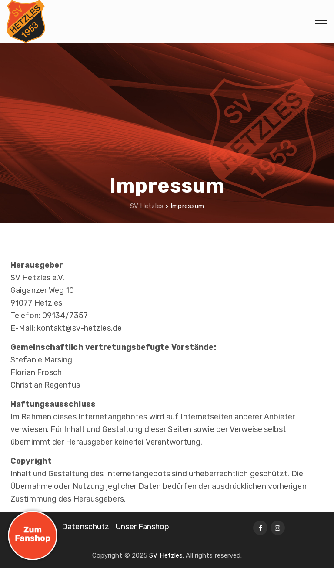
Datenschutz (85, 526)
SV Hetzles (166, 555)
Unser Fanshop (142, 526)
